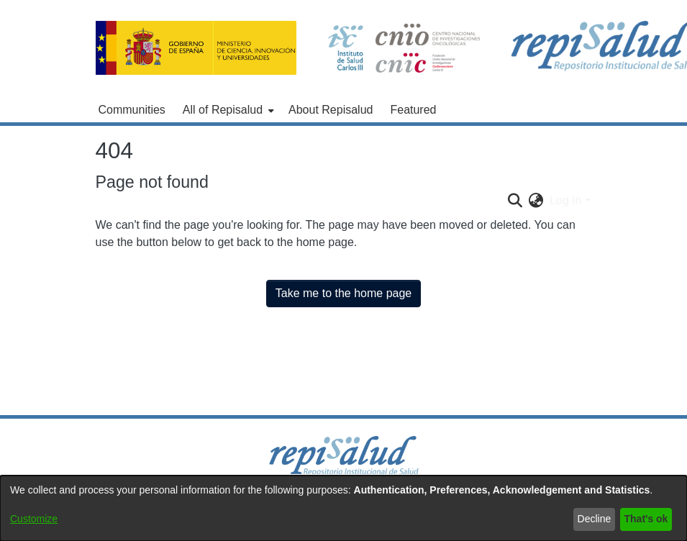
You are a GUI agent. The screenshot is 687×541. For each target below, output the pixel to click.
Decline (594, 518)
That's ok (646, 518)
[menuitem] (227, 110)
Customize (34, 518)
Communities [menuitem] (132, 110)
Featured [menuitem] (413, 110)
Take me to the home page (343, 293)
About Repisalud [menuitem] (330, 110)
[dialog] (343, 508)
